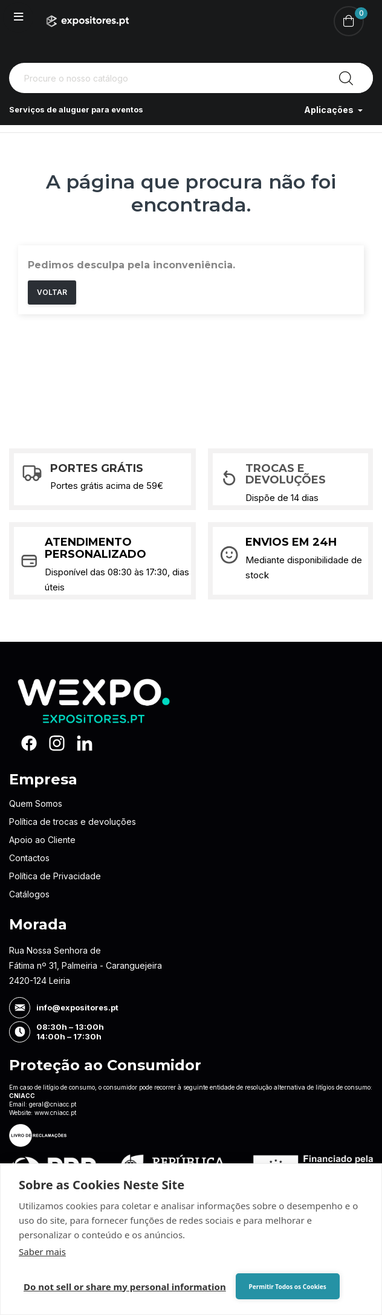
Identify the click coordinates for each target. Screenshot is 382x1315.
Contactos (29, 858)
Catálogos (29, 894)
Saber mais (42, 1252)
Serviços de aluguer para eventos (82, 110)
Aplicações (329, 110)
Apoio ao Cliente (42, 840)
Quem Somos (35, 803)
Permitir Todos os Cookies (279, 1286)
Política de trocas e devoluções (72, 821)
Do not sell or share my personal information (125, 1287)
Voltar (52, 292)
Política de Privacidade (55, 876)
